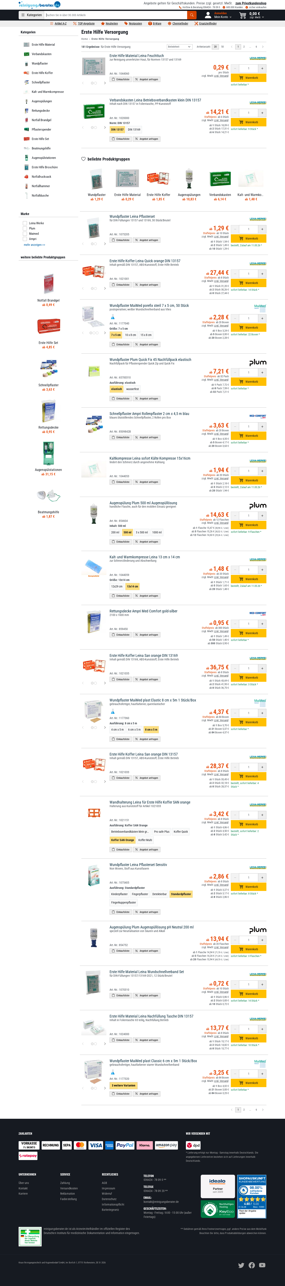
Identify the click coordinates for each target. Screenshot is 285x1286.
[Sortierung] (180, 46)
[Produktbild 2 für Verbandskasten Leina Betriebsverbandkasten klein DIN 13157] (95, 127)
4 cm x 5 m (117, 729)
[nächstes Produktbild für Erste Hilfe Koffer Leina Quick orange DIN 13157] (104, 288)
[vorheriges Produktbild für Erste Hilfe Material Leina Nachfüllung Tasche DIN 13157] (82, 1044)
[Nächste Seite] (262, 46)
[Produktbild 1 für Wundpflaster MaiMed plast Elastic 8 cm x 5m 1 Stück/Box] (92, 727)
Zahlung (65, 1183)
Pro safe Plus (161, 831)
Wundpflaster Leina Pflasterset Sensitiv (138, 864)
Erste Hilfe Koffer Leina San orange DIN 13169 (144, 655)
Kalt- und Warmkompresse (43, 92)
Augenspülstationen (39, 158)
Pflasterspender (36, 129)
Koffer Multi (145, 840)
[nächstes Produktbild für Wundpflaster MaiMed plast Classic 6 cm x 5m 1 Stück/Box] (104, 1088)
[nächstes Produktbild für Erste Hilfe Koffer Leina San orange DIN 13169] (104, 683)
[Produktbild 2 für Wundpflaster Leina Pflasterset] (95, 243)
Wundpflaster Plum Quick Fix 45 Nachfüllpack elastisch (150, 359)
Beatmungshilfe (36, 148)
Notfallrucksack (36, 177)
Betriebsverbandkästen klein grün (130, 831)
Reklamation (67, 1193)
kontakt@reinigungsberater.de (161, 1201)
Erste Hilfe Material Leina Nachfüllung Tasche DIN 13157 (151, 1016)
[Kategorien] (31, 15)
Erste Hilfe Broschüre (40, 167)
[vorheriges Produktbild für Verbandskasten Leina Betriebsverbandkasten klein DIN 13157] (82, 127)
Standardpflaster (181, 894)
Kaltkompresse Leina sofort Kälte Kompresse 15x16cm (150, 458)
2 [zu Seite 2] (244, 46)
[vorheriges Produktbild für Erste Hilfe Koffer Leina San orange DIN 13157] (82, 782)
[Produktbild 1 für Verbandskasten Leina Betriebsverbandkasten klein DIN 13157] (92, 127)
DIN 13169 (134, 129)
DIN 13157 (117, 129)
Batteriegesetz (110, 1209)
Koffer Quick (181, 831)
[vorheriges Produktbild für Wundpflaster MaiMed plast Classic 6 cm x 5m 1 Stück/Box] (82, 1088)
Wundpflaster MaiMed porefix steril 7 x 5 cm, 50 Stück (149, 305)
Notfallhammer (36, 186)
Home (84, 39)
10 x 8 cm (130, 335)
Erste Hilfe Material (38, 44)
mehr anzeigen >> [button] (34, 245)
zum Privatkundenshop (250, 3)
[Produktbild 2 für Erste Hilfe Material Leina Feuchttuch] (95, 83)
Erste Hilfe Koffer (37, 73)
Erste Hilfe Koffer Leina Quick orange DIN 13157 (145, 261)
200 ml (115, 532)
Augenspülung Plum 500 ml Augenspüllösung (143, 503)
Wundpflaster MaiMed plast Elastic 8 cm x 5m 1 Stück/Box (153, 700)
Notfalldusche (35, 195)
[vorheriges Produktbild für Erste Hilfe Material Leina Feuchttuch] (82, 83)
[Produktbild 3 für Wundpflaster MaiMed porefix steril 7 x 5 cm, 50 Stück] (97, 333)
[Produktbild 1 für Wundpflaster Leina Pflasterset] (92, 243)
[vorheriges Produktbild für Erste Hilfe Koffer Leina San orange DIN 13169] (82, 683)
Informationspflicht (113, 1204)
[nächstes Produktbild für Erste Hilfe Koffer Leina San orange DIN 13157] (104, 782)
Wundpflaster (35, 63)
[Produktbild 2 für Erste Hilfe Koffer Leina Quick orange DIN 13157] (95, 288)
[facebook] (252, 1265)
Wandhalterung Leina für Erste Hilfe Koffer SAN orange (150, 802)
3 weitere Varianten (123, 1085)
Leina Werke (33, 223)
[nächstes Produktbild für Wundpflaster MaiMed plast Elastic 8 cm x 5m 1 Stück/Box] (104, 728)
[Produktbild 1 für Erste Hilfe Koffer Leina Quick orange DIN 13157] (92, 288)
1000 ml (157, 532)
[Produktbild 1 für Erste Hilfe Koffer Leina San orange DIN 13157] (92, 781)
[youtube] (262, 1265)
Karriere (23, 1193)
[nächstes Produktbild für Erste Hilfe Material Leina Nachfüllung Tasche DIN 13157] (104, 1044)
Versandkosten (69, 1188)
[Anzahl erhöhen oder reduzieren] (248, 68)
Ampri (29, 239)
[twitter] (241, 1265)
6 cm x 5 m (134, 729)
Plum (29, 228)
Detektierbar (159, 894)
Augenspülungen (37, 101)
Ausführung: (122, 382)
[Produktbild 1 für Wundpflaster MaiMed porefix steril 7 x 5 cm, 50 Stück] (90, 333)
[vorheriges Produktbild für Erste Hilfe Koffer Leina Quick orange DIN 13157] (82, 288)
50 (222, 46)
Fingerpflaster (140, 894)
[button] (218, 15)
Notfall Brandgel (36, 120)
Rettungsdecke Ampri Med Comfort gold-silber (143, 611)
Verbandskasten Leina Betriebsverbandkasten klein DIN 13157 (155, 100)
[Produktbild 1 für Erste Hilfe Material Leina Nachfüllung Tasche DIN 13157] (92, 1043)
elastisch (116, 389)
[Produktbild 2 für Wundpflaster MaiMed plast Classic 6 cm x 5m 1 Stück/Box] (95, 1088)
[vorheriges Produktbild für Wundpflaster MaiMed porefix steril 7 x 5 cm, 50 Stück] (82, 333)
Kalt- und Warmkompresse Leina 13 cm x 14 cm (145, 557)
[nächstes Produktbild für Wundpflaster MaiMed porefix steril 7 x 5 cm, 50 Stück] (104, 333)
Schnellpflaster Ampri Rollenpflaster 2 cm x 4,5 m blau (149, 413)
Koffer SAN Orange (122, 840)
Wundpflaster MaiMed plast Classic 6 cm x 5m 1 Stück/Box (153, 1061)
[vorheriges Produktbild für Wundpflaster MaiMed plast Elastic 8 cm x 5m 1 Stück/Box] (82, 728)
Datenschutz (109, 1199)
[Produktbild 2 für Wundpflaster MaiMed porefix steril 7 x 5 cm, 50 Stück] (94, 333)
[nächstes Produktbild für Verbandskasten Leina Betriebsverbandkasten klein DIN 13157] (104, 127)
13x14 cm (132, 586)
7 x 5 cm (116, 335)
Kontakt (23, 1188)
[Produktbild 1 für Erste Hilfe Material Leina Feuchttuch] (92, 83)
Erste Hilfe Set (35, 139)
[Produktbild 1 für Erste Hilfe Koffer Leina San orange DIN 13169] (92, 683)
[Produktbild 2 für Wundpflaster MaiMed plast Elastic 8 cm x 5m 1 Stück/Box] (95, 727)
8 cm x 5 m (151, 729)
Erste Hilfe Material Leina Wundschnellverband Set (147, 972)
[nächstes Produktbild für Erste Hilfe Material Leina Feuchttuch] (104, 83)
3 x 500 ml (142, 532)
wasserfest (132, 389)
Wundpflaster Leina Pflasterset (132, 216)
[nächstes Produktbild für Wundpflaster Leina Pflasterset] (104, 244)
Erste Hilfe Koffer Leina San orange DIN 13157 (144, 754)
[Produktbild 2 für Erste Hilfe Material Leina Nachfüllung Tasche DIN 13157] (95, 1043)
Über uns (24, 1183)
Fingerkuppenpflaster (123, 902)
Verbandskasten (36, 54)
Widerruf (107, 1193)
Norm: (120, 123)
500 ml (128, 532)
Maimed (31, 234)
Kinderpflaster (119, 894)
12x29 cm (117, 586)
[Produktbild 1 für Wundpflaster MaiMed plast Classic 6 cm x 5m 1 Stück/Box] (92, 1088)
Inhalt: (118, 526)
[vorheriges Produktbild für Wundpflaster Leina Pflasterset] (82, 244)
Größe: (119, 328)
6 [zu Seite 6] (256, 46)
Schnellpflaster (36, 82)
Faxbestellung (68, 1199)
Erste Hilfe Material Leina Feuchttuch (137, 55)
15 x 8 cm (146, 335)
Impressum (108, 1188)
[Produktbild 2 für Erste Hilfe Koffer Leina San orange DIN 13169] (95, 683)
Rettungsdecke (36, 111)
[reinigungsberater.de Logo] (39, 5)
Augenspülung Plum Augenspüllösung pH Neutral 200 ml (152, 927)
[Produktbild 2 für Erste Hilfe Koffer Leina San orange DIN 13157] (95, 781)
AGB (104, 1183)
